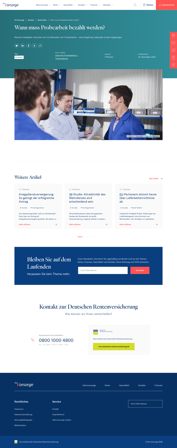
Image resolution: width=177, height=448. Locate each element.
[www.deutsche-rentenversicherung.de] (114, 346)
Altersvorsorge (89, 385)
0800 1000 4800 (56, 340)
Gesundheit (124, 385)
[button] (173, 35)
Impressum (18, 409)
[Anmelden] (140, 270)
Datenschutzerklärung (23, 414)
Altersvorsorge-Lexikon (61, 420)
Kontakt (55, 409)
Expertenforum (58, 414)
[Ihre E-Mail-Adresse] (103, 270)
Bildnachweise (20, 425)
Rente (107, 385)
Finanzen (159, 385)
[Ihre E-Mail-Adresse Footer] (145, 404)
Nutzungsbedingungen (23, 420)
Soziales (142, 385)
